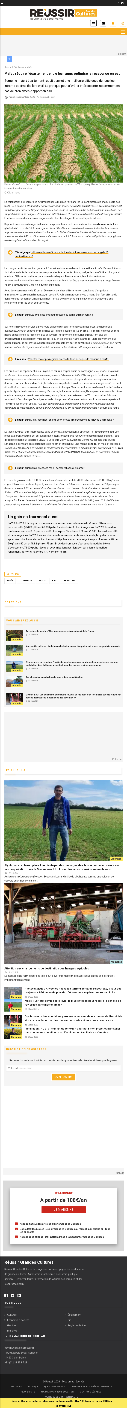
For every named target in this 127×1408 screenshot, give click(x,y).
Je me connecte (123, 23)
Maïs (10, 580)
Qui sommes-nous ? (55, 1386)
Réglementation (77, 1325)
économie (61, 1274)
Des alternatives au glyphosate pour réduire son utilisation (54, 677)
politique (73, 1274)
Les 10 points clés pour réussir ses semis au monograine (61, 314)
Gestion (11, 1325)
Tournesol (25, 580)
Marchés (12, 1330)
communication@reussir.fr (19, 1347)
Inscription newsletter (103, 23)
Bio (69, 1320)
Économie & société (18, 1320)
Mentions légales (90, 1392)
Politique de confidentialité (61, 1397)
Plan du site (28, 1392)
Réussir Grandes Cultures (18, 1269)
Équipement (74, 1314)
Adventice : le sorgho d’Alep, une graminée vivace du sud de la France (60, 631)
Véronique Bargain (47, 97)
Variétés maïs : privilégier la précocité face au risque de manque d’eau (67, 359)
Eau (54, 580)
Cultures (13, 574)
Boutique (33, 1386)
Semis (42, 580)
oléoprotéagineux (14, 1284)
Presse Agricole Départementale (92, 1386)
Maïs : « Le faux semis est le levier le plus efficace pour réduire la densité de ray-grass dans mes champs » (73, 1002)
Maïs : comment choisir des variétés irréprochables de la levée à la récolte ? (72, 419)
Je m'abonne (113, 23)
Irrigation (69, 580)
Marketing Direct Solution (57, 1392)
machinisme (48, 1274)
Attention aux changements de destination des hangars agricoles (46, 968)
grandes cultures (17, 1274)
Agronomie (34, 1274)
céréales (71, 1279)
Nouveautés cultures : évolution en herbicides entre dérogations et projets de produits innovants (73, 646)
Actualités (93, 23)
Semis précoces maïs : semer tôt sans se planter (57, 468)
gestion (8, 1279)
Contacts (16, 1386)
